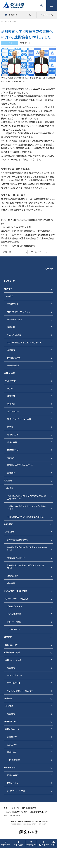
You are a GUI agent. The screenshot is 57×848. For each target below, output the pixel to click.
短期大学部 (12, 442)
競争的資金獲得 (14, 357)
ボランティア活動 (14, 621)
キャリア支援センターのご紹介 (20, 690)
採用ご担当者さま (14, 675)
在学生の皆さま (13, 683)
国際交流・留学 (11, 644)
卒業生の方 (12, 752)
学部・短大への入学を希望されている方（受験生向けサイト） (26, 497)
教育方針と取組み (14, 319)
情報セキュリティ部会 (12, 815)
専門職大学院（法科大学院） (19, 465)
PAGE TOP (49, 269)
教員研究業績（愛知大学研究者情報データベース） (27, 548)
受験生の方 (12, 736)
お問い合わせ (12, 782)
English (13, 15)
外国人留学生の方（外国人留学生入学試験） (26, 516)
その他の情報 (10, 767)
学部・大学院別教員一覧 (17, 539)
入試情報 (8, 480)
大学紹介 (8, 288)
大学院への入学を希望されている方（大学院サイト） (27, 507)
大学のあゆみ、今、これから (18, 311)
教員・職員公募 (13, 365)
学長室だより (12, 304)
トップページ (9, 281)
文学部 (10, 426)
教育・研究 (8, 524)
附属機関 (11, 583)
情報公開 (11, 327)
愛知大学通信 (13, 775)
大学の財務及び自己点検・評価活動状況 (24, 342)
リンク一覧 (48, 14)
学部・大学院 (9, 373)
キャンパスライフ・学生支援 (15, 591)
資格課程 (11, 472)
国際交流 (8, 637)
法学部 (10, 388)
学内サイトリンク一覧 (16, 790)
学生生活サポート (14, 606)
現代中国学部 (13, 411)
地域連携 (11, 350)
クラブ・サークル (13, 629)
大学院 (10, 457)
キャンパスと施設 (14, 334)
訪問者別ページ (10, 721)
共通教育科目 (13, 449)
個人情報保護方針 (29, 808)
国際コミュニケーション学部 (19, 419)
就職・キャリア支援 (12, 652)
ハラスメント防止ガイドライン (15, 812)
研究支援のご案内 (14, 557)
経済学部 (11, 396)
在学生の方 (12, 744)
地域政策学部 (13, 434)
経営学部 (11, 403)
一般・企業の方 (13, 759)
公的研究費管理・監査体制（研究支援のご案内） (25, 567)
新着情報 (11, 667)
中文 (29, 15)
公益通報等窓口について (40, 812)
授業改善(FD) (12, 575)
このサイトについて (11, 808)
